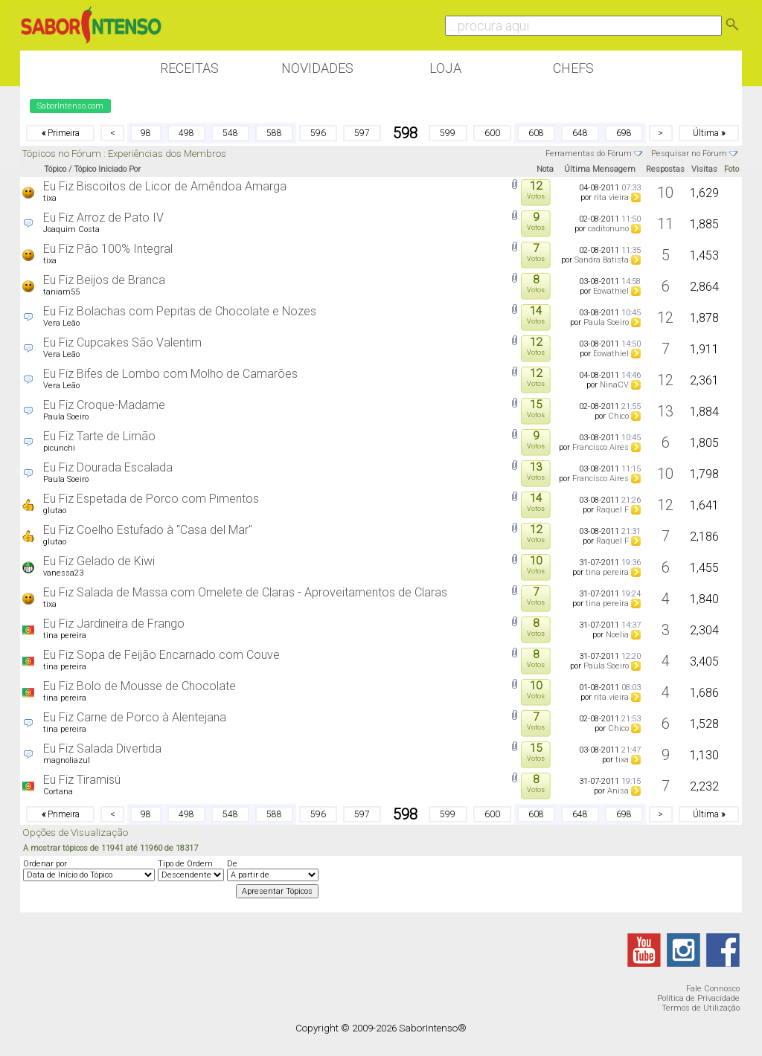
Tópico (55, 169)
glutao (54, 510)
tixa (50, 198)
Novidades (317, 68)
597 (362, 133)
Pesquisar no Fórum (689, 153)
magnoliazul (66, 760)
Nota (545, 169)
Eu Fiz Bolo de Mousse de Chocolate (139, 686)
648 (580, 133)
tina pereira (607, 572)
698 (624, 133)
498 (186, 133)
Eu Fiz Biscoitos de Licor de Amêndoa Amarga (164, 186)
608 (536, 133)
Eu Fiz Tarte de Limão (99, 436)
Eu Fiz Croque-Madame (104, 405)
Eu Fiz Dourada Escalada (108, 467)
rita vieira (611, 197)
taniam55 (61, 292)
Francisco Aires (600, 447)
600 (492, 133)
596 (318, 133)
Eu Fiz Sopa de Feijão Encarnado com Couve (161, 655)
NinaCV (614, 385)
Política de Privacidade (698, 998)
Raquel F (612, 510)
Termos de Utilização (701, 1008)
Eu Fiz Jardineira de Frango (114, 623)
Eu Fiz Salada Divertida (102, 748)
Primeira (61, 133)
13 (665, 411)
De (232, 864)
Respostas (665, 169)
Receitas (189, 68)
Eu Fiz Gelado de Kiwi (99, 561)
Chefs (573, 68)
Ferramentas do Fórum (588, 153)
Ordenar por (45, 864)
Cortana (58, 791)
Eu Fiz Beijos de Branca (104, 280)
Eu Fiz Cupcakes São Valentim (122, 342)
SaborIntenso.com (70, 106)
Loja (445, 68)
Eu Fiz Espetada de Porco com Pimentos (151, 499)
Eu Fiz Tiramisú (82, 780)
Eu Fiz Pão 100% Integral (108, 249)
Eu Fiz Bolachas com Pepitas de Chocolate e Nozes (179, 311)
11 (665, 224)
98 (146, 133)
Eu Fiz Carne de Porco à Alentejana (134, 717)
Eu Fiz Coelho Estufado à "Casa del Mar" (147, 530)
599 (447, 133)
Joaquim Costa (71, 229)
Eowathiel (611, 291)
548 (230, 133)
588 (274, 133)
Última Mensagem (599, 169)
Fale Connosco (713, 989)
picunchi (59, 448)
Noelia (617, 635)
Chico (618, 416)
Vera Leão (61, 323)
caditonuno (608, 229)
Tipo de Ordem (185, 864)
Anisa (618, 791)
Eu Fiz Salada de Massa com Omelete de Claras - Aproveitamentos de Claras (245, 592)
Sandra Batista (601, 260)
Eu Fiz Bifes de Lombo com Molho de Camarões (170, 374)
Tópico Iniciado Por (107, 169)
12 (665, 317)
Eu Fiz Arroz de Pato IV (103, 217)
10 (665, 193)
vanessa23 (63, 573)
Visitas (704, 169)
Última (709, 133)
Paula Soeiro (606, 322)
